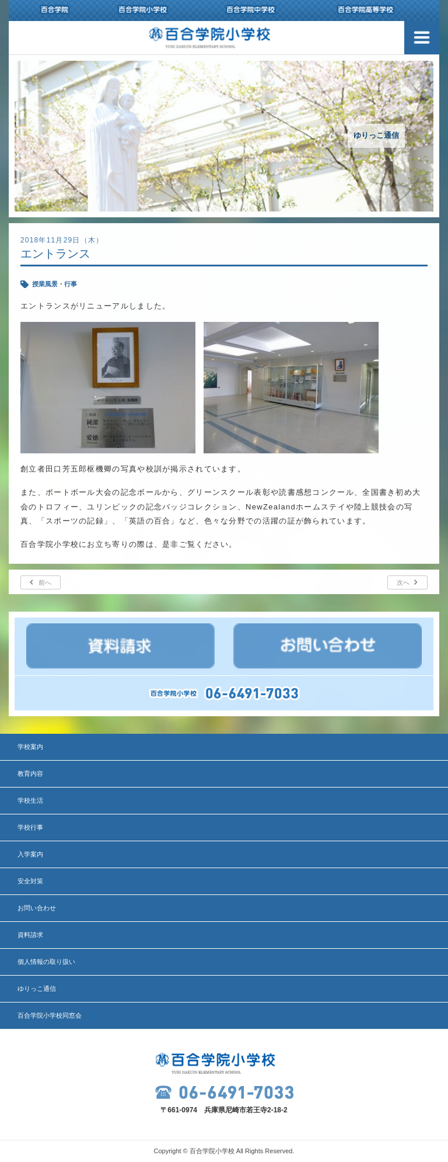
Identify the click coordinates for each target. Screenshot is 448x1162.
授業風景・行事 (54, 283)
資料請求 (30, 934)
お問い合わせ (37, 907)
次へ (403, 582)
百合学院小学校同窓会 (50, 1015)
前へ (44, 582)
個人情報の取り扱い (46, 961)
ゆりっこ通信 (37, 988)
